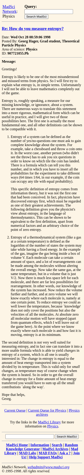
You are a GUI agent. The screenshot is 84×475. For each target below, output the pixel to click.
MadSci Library (49, 422)
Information (39, 445)
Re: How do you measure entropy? (33, 28)
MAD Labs (27, 453)
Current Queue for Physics (47, 410)
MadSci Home (17, 445)
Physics (52, 426)
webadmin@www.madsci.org (48, 467)
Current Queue (15, 410)
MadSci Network (9, 9)
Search (57, 445)
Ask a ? (65, 453)
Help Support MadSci (45, 457)
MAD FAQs (48, 453)
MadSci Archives (55, 449)
